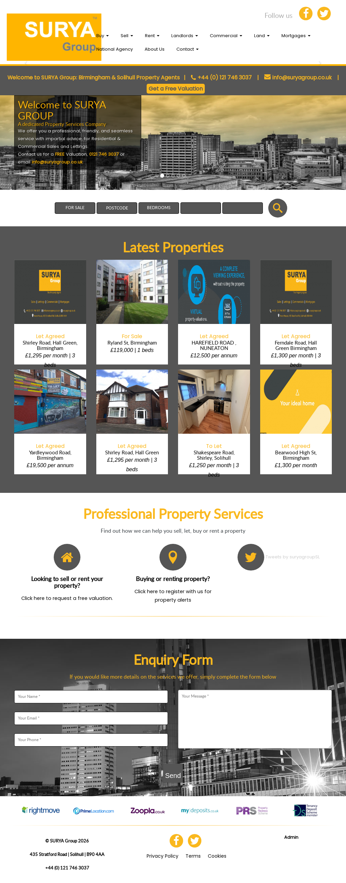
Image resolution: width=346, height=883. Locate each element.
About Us (155, 49)
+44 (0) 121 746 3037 (225, 77)
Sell (127, 35)
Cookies (217, 856)
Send (173, 775)
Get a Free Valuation (176, 89)
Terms (193, 856)
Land (262, 35)
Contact (187, 49)
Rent (152, 35)
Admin (291, 837)
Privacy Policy (162, 856)
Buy (102, 35)
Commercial (226, 35)
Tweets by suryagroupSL (293, 557)
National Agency (114, 49)
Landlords (184, 35)
